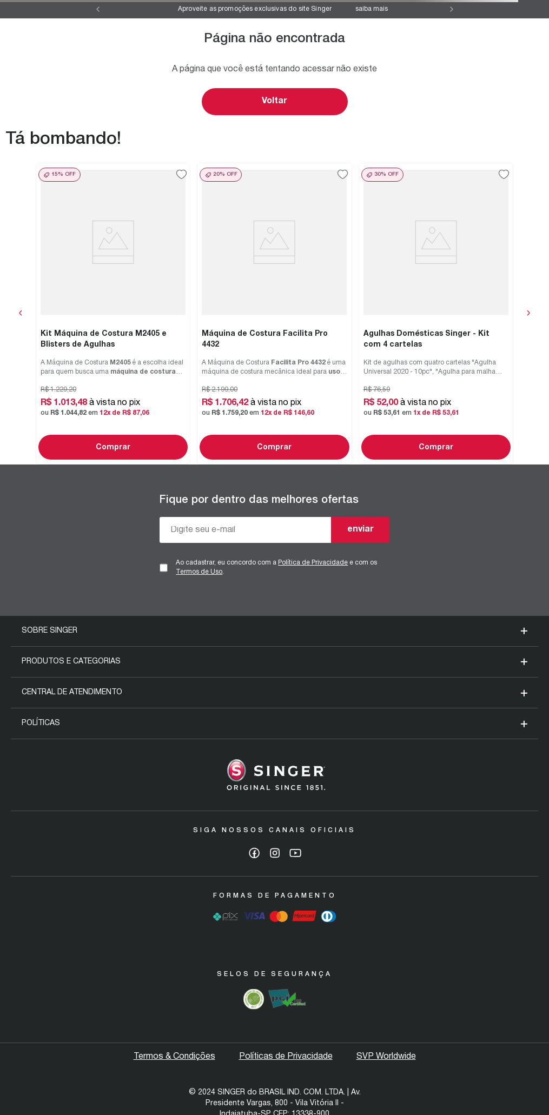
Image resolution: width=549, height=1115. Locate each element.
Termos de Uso (199, 572)
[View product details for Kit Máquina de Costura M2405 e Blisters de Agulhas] (113, 313)
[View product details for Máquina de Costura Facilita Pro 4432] (274, 313)
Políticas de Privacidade (286, 1056)
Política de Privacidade (313, 563)
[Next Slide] (451, 9)
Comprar (113, 447)
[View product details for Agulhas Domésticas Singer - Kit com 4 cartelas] (436, 313)
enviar (360, 529)
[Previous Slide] (97, 9)
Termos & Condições (174, 1056)
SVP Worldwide (386, 1056)
